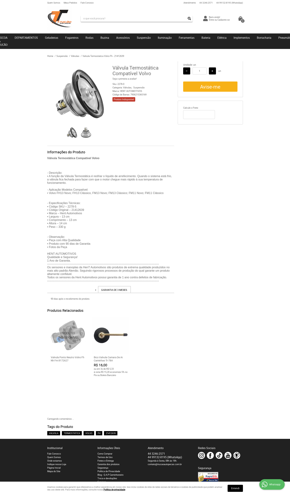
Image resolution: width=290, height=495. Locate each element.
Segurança (102, 431)
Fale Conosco (87, 2)
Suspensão (144, 38)
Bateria (206, 38)
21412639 (111, 396)
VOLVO (88, 396)
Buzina (104, 38)
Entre (211, 19)
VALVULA (53, 396)
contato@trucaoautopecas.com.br (165, 427)
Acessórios (123, 38)
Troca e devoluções (107, 441)
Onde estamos (54, 423)
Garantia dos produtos (108, 427)
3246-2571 (206, 2)
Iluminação (165, 38)
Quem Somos (53, 2)
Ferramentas (186, 38)
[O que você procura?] (189, 18)
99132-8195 (229, 2)
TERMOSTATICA (72, 396)
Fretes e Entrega (105, 423)
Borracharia (264, 38)
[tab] (114, 289)
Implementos (242, 38)
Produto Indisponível (67, 335)
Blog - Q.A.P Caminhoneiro (110, 438)
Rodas (89, 38)
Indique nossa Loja (56, 427)
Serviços (101, 445)
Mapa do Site (53, 434)
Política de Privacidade (108, 434)
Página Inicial (54, 431)
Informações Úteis (108, 411)
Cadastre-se (224, 19)
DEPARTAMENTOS (26, 38)
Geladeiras (51, 38)
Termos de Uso (104, 420)
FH (99, 396)
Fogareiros (71, 38)
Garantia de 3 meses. (114, 290)
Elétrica (222, 38)
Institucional (55, 411)
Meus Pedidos (70, 2)
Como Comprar (104, 416)
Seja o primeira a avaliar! (124, 78)
